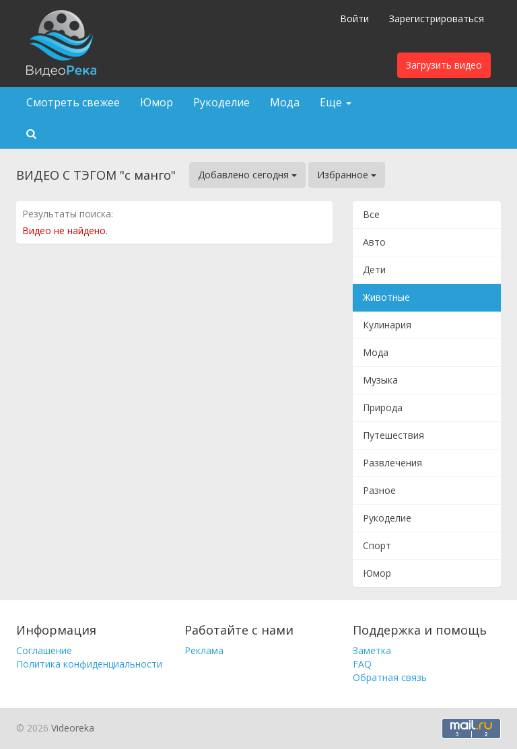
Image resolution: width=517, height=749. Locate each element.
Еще (335, 102)
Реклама (203, 650)
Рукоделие (221, 102)
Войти (354, 18)
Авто (374, 242)
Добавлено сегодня (247, 174)
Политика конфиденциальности (89, 663)
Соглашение (44, 650)
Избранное (346, 174)
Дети (374, 269)
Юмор (156, 102)
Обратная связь (390, 677)
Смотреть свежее (73, 102)
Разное (379, 490)
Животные (386, 297)
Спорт (377, 545)
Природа (383, 407)
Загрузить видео (444, 65)
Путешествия (393, 435)
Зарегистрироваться (436, 18)
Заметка (372, 650)
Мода (285, 102)
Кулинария (387, 324)
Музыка (380, 379)
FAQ (362, 663)
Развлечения (392, 462)
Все (371, 214)
